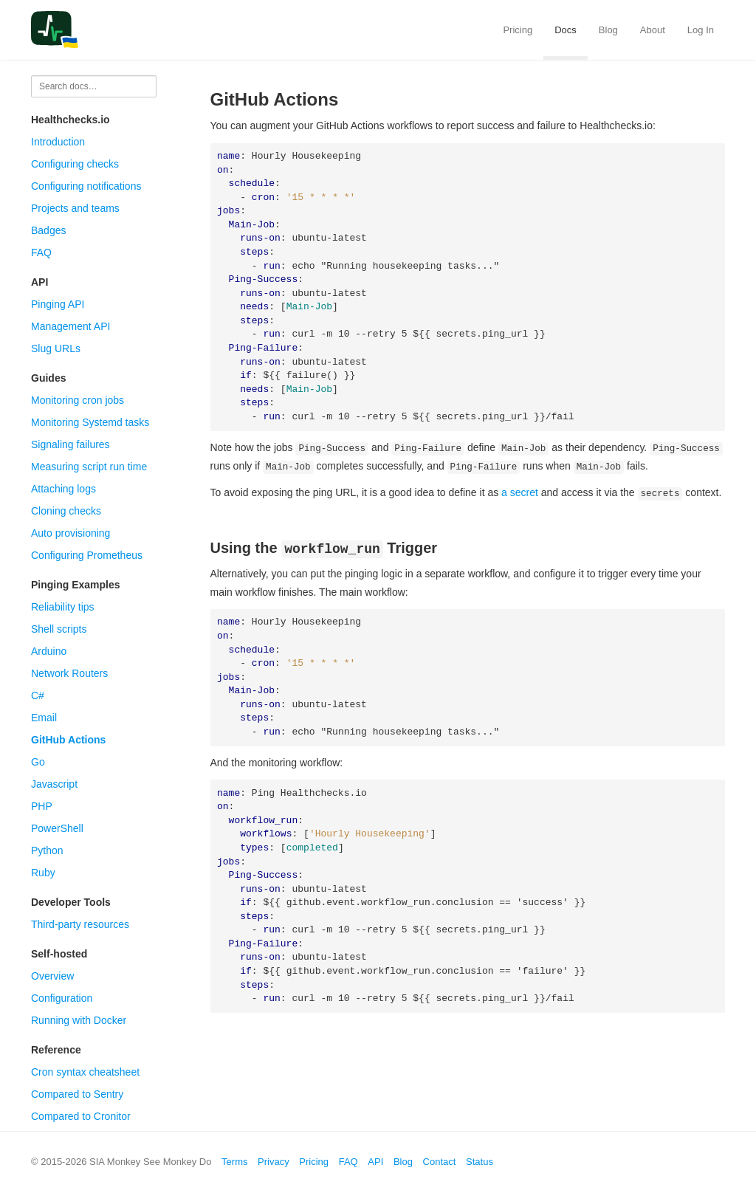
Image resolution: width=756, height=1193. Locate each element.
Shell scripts (58, 629)
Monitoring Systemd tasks (90, 422)
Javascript (54, 784)
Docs (565, 29)
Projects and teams (75, 208)
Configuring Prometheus (86, 555)
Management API (70, 326)
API (375, 1161)
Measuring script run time (89, 466)
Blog (608, 29)
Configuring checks (75, 164)
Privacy (273, 1161)
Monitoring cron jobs (77, 400)
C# (37, 695)
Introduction (58, 142)
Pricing (517, 29)
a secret (519, 492)
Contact (439, 1161)
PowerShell (57, 828)
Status (479, 1161)
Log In (700, 29)
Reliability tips (62, 607)
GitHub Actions (68, 740)
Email (44, 717)
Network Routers (69, 673)
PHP (41, 806)
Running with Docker (78, 1020)
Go (38, 762)
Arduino (48, 651)
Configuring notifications (86, 186)
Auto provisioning (70, 533)
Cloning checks (66, 511)
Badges (48, 230)
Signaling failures (70, 444)
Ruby (43, 873)
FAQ (41, 252)
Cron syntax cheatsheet (85, 1072)
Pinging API (57, 304)
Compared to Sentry (77, 1094)
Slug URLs (55, 348)
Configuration (61, 998)
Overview (52, 976)
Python (47, 850)
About (652, 29)
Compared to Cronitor (81, 1116)
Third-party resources (80, 924)
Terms (234, 1161)
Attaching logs (63, 489)
